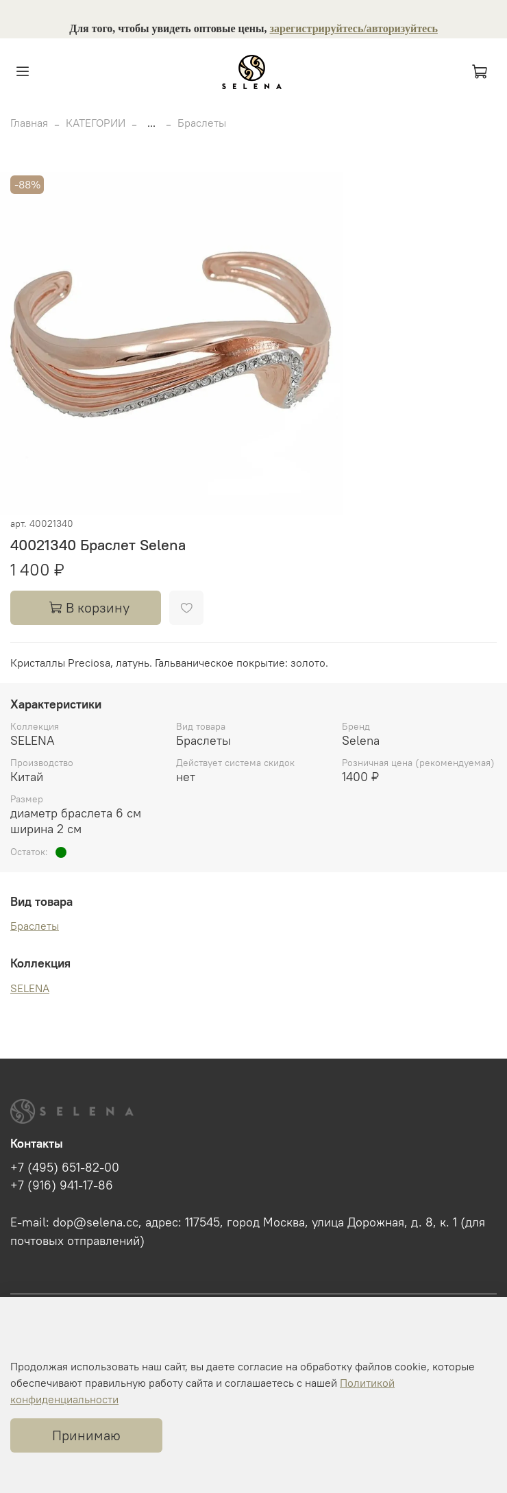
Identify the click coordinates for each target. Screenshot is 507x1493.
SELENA (29, 988)
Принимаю (86, 1435)
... (151, 122)
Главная (29, 122)
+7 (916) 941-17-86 (61, 1185)
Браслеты (201, 122)
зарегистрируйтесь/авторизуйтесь (354, 28)
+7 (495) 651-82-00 (64, 1167)
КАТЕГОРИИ (95, 122)
